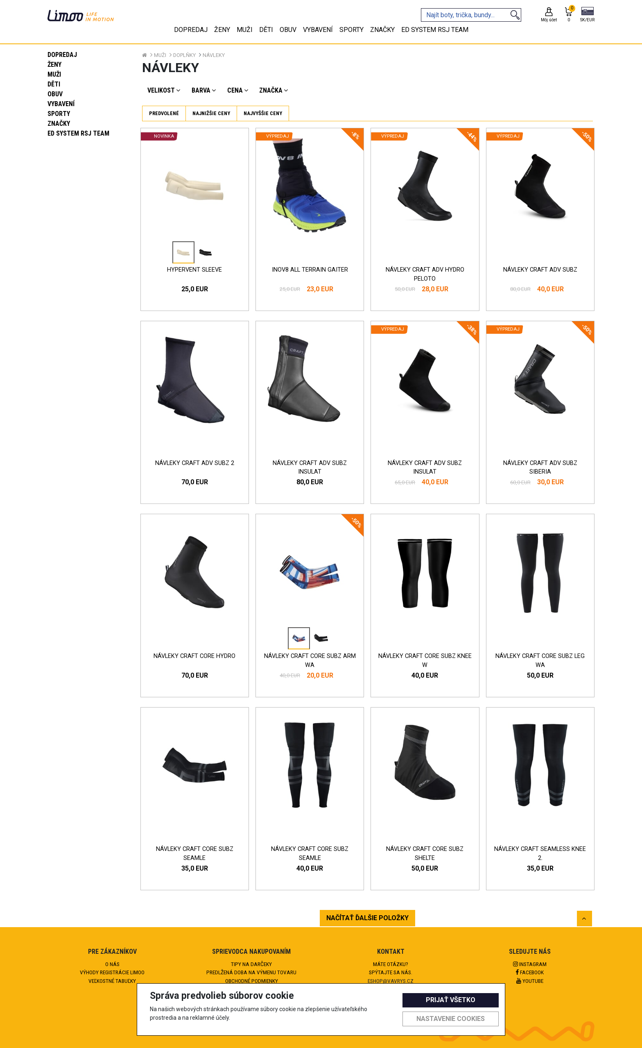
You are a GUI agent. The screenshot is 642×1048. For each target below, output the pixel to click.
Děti (53, 84)
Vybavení (61, 104)
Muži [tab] (245, 30)
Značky (58, 123)
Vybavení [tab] (318, 30)
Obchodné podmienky (251, 981)
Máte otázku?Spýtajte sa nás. (390, 968)
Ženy (54, 64)
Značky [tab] (382, 30)
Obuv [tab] (288, 30)
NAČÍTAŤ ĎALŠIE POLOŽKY (367, 918)
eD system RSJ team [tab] (434, 30)
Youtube (529, 981)
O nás (112, 964)
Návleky (214, 55)
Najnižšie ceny (211, 113)
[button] (587, 15)
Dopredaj (62, 55)
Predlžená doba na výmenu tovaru (251, 972)
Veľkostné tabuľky (112, 981)
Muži (54, 74)
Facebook (530, 972)
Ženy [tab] (222, 30)
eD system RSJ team (78, 133)
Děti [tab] (266, 30)
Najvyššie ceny (263, 113)
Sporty (58, 114)
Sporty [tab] (351, 30)
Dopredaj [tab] (191, 30)
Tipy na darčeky (251, 964)
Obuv (55, 94)
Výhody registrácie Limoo (112, 972)
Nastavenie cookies (450, 1019)
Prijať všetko (450, 1000)
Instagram (530, 964)
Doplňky (184, 55)
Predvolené (164, 113)
